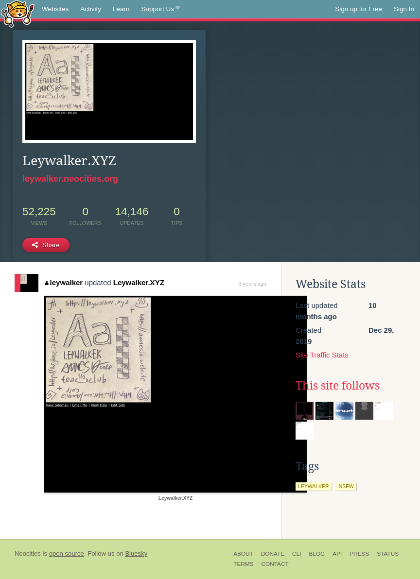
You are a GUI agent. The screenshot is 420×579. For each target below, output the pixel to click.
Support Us (160, 9)
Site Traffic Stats (322, 355)
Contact (274, 564)
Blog (317, 553)
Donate (272, 553)
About (243, 553)
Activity (90, 9)
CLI (296, 553)
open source (66, 553)
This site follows (338, 385)
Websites (55, 9)
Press (359, 553)
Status (388, 553)
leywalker (64, 282)
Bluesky (136, 553)
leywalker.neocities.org (70, 179)
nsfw (346, 486)
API (337, 553)
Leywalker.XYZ (138, 282)
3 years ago (252, 284)
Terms (243, 564)
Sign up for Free (358, 9)
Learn (121, 9)
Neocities (28, 553)
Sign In (404, 9)
